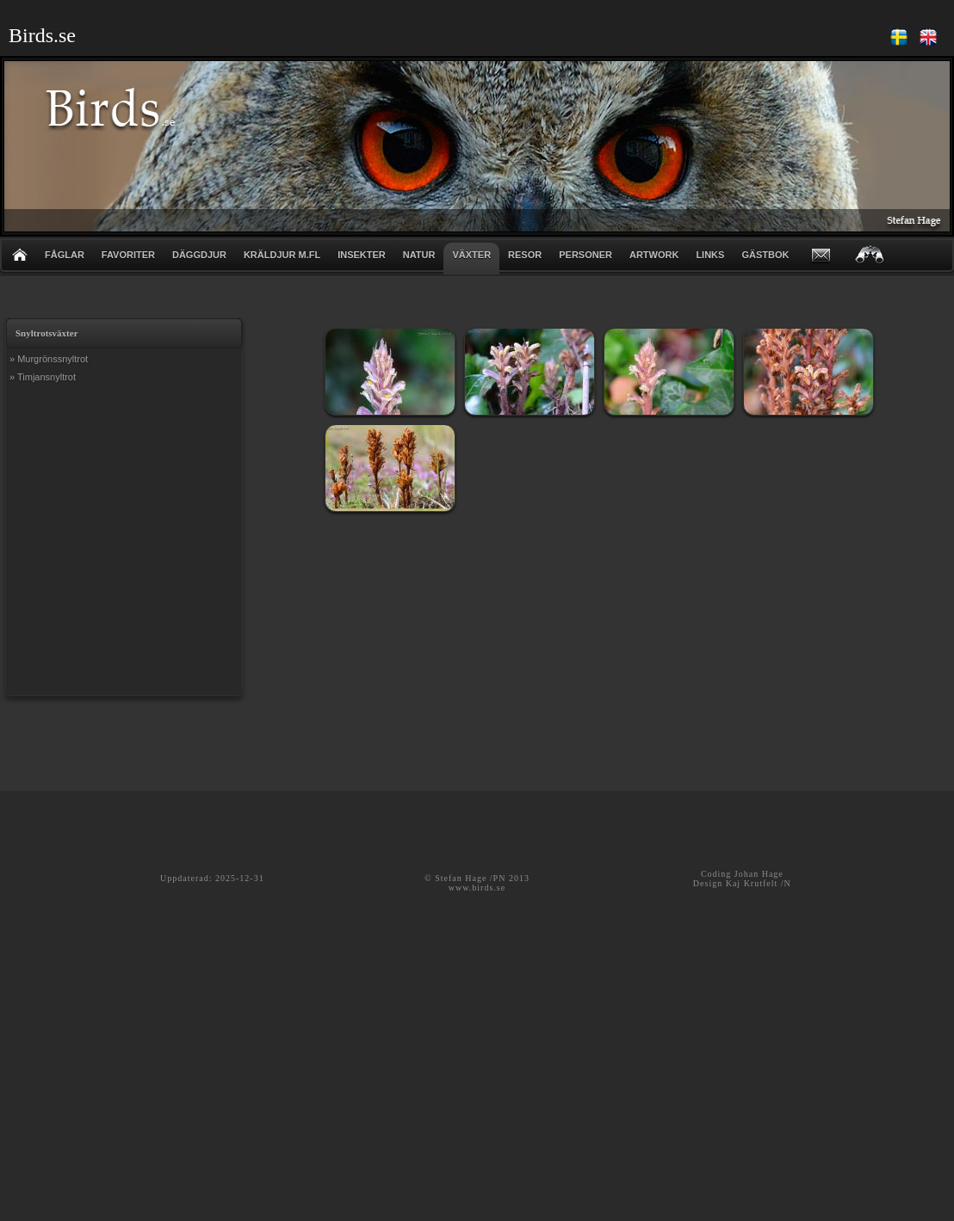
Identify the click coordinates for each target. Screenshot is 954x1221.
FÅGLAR (64, 255)
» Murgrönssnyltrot (48, 359)
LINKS (710, 255)
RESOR (525, 255)
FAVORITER (128, 255)
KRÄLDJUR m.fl (282, 255)
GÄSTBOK (765, 255)
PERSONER (585, 255)
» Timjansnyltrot (42, 377)
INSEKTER (362, 255)
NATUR (419, 255)
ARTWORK (653, 255)
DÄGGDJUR (199, 255)
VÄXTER (471, 255)
